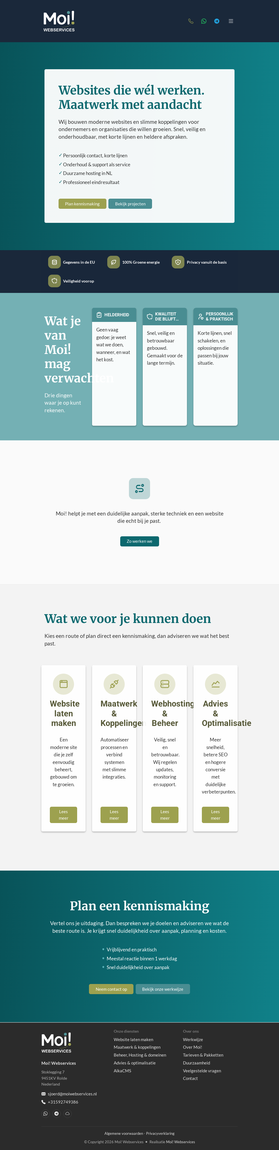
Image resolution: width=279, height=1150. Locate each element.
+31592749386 (59, 1102)
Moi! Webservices (180, 1142)
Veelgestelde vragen (202, 1070)
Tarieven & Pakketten (203, 1054)
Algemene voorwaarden (123, 1133)
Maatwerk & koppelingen (137, 1047)
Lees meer (63, 815)
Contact (190, 1078)
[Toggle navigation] (231, 21)
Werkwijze (193, 1039)
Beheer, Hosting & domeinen (140, 1054)
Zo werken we (139, 541)
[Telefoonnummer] (191, 21)
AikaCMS (122, 1070)
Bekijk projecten (130, 203)
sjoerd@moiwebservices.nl (69, 1094)
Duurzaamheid (196, 1062)
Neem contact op (111, 989)
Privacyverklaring (160, 1133)
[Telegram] (216, 21)
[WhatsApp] (203, 21)
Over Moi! (192, 1047)
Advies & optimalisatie (135, 1062)
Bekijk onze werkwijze (162, 989)
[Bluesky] (67, 1113)
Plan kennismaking (82, 203)
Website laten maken (133, 1039)
